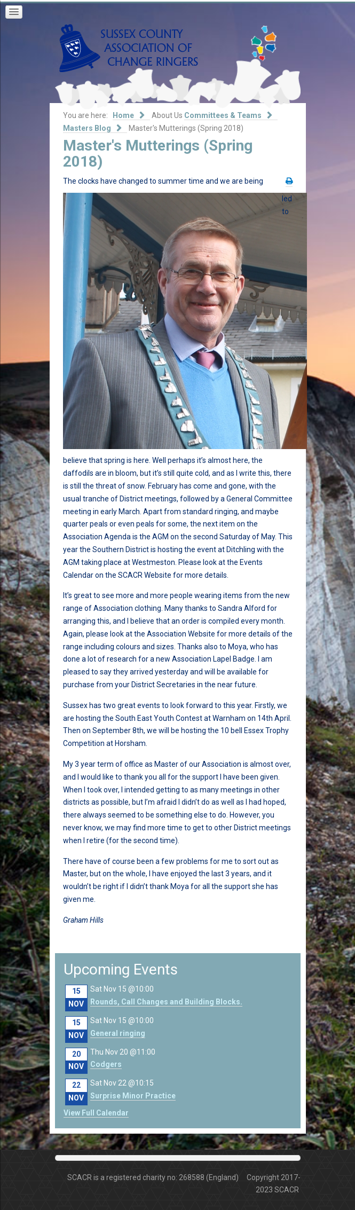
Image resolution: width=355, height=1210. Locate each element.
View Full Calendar (96, 1113)
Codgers (106, 1064)
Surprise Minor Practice (133, 1095)
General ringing (117, 1033)
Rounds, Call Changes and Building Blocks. (166, 1001)
